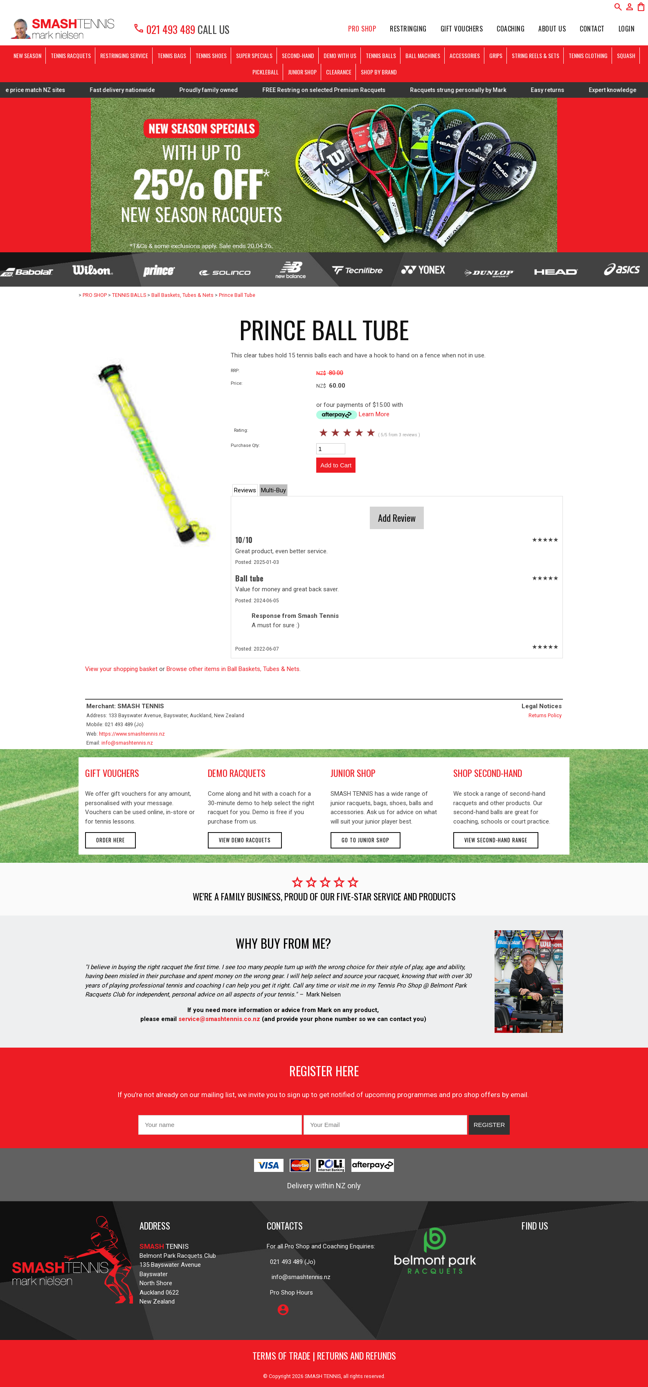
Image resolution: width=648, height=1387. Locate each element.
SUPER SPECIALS (254, 55)
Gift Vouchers (462, 29)
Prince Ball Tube (237, 295)
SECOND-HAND (298, 55)
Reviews (245, 490)
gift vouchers (112, 773)
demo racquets (237, 773)
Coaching (510, 29)
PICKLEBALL (265, 71)
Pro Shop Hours (290, 1292)
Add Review (397, 518)
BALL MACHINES (422, 55)
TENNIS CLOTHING (588, 55)
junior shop (353, 773)
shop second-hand (487, 773)
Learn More (374, 414)
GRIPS (495, 55)
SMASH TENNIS (323, 1376)
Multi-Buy (273, 490)
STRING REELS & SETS (535, 55)
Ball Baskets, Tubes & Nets (182, 295)
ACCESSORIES (465, 55)
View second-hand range (495, 840)
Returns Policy (545, 715)
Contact (592, 29)
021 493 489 (164, 29)
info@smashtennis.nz (127, 743)
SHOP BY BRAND (379, 71)
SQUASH (626, 55)
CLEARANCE (338, 71)
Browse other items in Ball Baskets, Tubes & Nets (232, 669)
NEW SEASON (27, 55)
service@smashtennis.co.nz (218, 1019)
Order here (110, 840)
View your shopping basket (121, 669)
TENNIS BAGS (172, 55)
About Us (552, 29)
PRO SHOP (362, 29)
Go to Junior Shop (365, 840)
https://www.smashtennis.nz (132, 734)
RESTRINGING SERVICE (124, 55)
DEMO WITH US (340, 55)
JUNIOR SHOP (302, 71)
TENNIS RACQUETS (71, 55)
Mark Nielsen (323, 994)
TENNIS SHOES (211, 55)
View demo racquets (245, 840)
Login (627, 29)
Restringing (408, 29)
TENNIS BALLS (381, 55)
